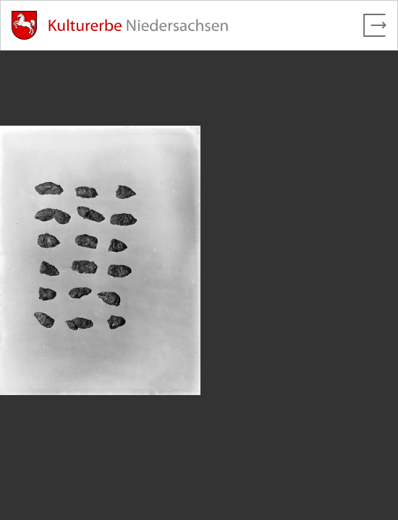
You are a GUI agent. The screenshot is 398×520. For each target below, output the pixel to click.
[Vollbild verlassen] (374, 25)
